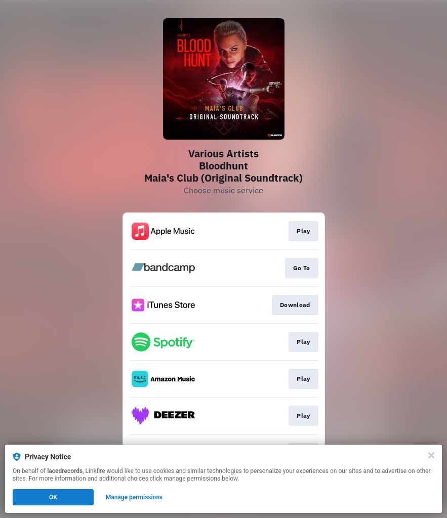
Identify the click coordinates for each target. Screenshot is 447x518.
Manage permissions (134, 497)
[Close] (431, 455)
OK (53, 497)
